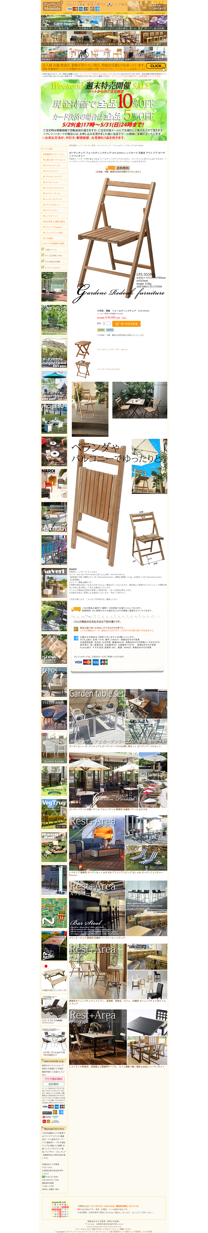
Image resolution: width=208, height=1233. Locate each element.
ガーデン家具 (89, 145)
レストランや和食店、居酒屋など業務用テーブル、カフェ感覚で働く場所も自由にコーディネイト (116, 1067)
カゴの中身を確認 (158, 13)
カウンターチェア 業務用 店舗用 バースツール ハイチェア (97, 938)
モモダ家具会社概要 (50, 261)
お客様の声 (68, 13)
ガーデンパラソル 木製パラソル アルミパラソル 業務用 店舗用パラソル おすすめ (108, 809)
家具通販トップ (75, 145)
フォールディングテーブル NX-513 (112, 349)
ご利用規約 (86, 13)
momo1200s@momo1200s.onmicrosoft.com (104, 1226)
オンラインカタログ (50, 267)
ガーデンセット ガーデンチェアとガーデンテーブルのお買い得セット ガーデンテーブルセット (115, 746)
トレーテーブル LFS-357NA (108, 369)
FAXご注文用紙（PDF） (52, 255)
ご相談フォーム (49, 249)
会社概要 (140, 13)
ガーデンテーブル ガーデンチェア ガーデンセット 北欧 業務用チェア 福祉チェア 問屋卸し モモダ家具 (109, 1232)
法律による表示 (122, 13)
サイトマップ (50, 13)
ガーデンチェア (104, 145)
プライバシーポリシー (104, 13)
